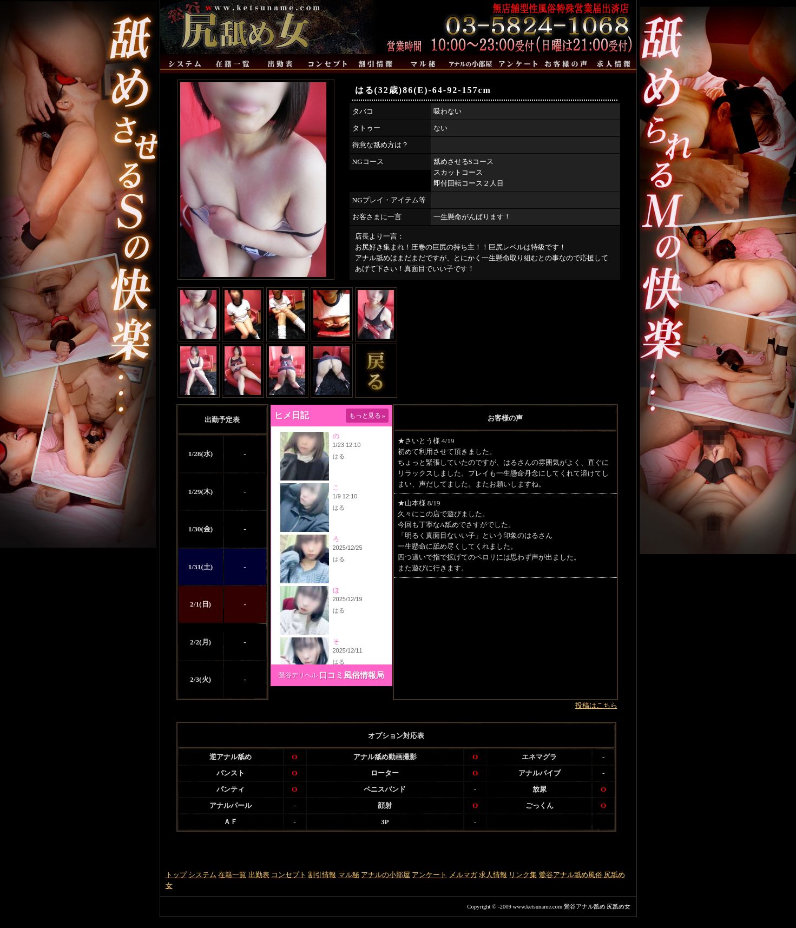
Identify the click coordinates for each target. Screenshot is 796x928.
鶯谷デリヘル (298, 675)
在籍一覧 (232, 875)
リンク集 (523, 875)
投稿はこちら (596, 705)
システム (202, 875)
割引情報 (322, 875)
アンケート (429, 875)
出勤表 (258, 875)
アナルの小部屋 (385, 875)
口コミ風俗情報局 (351, 675)
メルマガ (463, 875)
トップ (176, 875)
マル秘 (348, 875)
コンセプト (288, 875)
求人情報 (493, 875)
